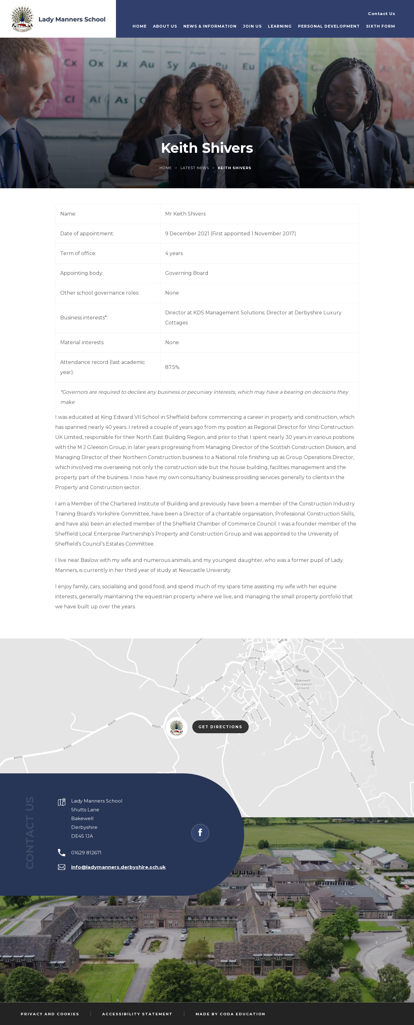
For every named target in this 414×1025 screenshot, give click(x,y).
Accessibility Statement (137, 1014)
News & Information (210, 26)
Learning (280, 26)
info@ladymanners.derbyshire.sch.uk (118, 867)
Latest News (195, 168)
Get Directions (223, 727)
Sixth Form (380, 26)
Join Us (252, 26)
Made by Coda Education (230, 1014)
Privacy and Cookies (50, 1014)
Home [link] (166, 168)
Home (140, 26)
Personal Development (329, 26)
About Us (165, 26)
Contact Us (381, 13)
